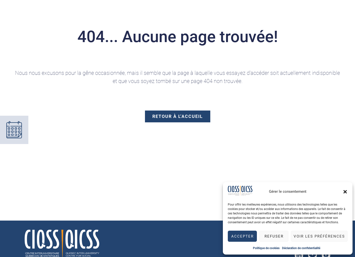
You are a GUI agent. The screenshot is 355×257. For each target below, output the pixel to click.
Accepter (242, 236)
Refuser (274, 236)
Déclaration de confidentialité (301, 248)
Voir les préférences (319, 236)
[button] (345, 191)
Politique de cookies (266, 248)
